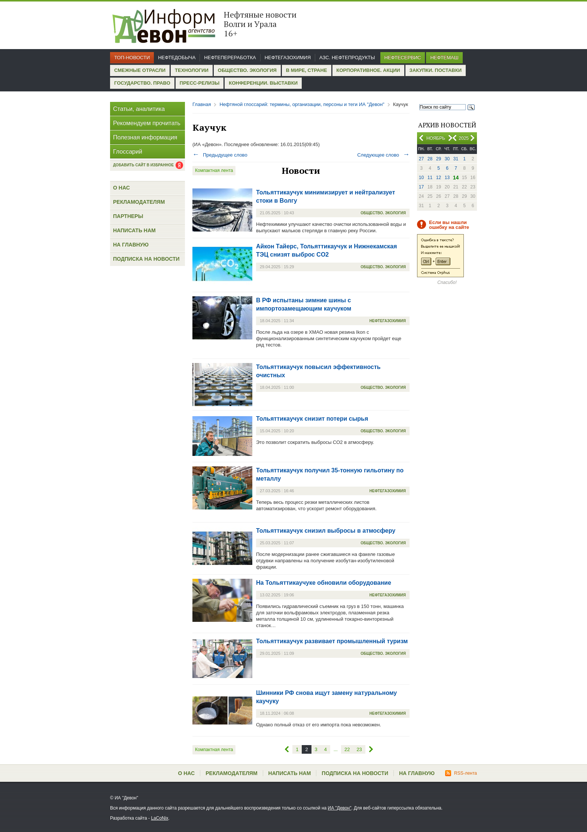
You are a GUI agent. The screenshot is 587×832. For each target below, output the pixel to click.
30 (447, 158)
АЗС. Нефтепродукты (347, 57)
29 (438, 158)
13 (447, 177)
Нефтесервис (402, 57)
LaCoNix (159, 818)
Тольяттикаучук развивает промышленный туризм (332, 641)
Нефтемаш (444, 57)
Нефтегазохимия (288, 57)
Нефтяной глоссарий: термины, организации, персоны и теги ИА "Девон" (301, 104)
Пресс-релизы (199, 83)
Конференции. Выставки (263, 83)
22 (347, 749)
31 (455, 158)
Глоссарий (127, 151)
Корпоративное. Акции (368, 70)
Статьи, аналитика (139, 109)
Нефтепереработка (230, 57)
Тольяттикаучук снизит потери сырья (312, 418)
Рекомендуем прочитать (146, 123)
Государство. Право (142, 83)
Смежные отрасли (139, 70)
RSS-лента (461, 773)
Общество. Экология (247, 70)
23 (359, 749)
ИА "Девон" (340, 808)
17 (421, 187)
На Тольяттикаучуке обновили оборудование (323, 583)
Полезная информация (145, 137)
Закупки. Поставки (436, 70)
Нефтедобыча (176, 57)
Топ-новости (132, 57)
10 (421, 177)
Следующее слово (383, 155)
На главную (131, 245)
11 (430, 177)
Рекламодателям (139, 202)
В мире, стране (306, 70)
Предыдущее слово (219, 155)
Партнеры (128, 216)
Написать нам (134, 230)
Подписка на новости (146, 259)
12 (438, 177)
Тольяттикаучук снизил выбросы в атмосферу (325, 530)
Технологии (192, 70)
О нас (121, 188)
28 (430, 158)
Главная (201, 104)
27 (421, 158)
